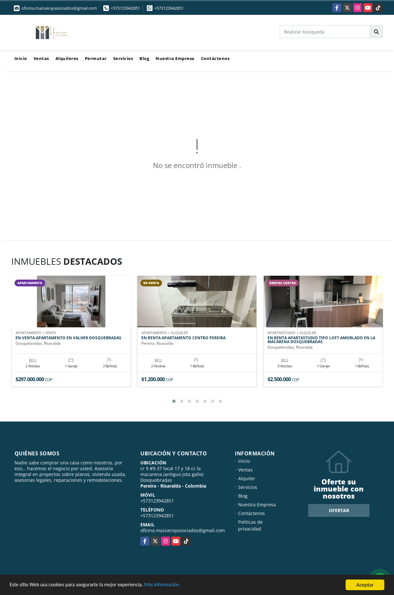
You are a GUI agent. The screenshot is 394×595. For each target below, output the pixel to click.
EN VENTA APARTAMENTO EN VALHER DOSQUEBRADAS (68, 338)
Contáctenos (215, 58)
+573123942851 (125, 8)
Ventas (41, 58)
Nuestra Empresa (175, 58)
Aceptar (365, 584)
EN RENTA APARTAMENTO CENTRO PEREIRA (183, 338)
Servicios (123, 58)
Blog (144, 58)
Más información (172, 585)
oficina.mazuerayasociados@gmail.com (182, 530)
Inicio (21, 58)
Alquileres (67, 58)
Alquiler (246, 478)
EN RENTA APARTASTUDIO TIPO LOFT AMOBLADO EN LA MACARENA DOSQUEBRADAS (321, 340)
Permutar (96, 58)
